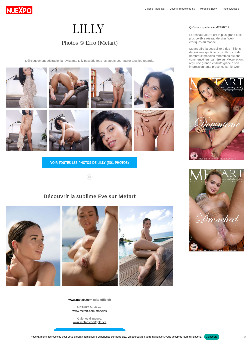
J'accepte (212, 336)
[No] (245, 337)
